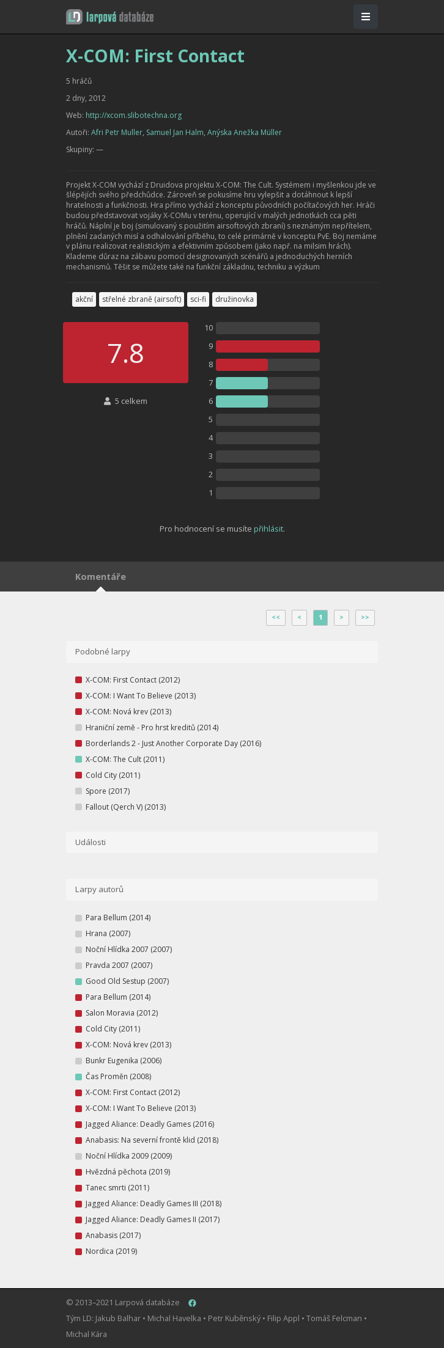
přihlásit (268, 528)
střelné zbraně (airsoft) (141, 299)
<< (276, 617)
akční (84, 299)
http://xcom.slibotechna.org (134, 115)
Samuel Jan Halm (175, 132)
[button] (110, 17)
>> (365, 617)
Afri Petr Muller (116, 132)
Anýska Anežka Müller (244, 132)
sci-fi (198, 299)
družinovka (234, 299)
